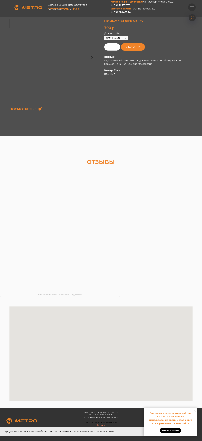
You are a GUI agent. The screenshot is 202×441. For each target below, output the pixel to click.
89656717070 (122, 5)
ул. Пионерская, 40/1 (144, 8)
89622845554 (122, 12)
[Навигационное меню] (192, 7)
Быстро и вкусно (120, 8)
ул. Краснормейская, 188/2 (158, 1)
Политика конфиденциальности (101, 422)
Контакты (101, 425)
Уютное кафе (118, 1)
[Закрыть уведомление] (194, 410)
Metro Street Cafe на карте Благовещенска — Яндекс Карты (60, 295)
